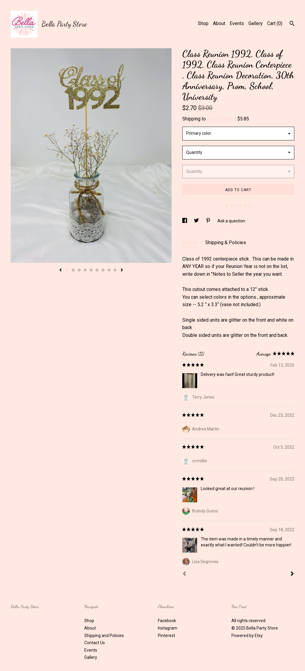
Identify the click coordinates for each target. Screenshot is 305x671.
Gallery (255, 23)
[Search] (292, 24)
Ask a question (231, 220)
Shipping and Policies (104, 635)
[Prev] (184, 574)
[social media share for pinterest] (208, 220)
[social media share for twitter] (197, 220)
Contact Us (94, 642)
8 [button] (109, 270)
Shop (203, 23)
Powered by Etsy (247, 635)
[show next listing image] (121, 270)
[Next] (292, 574)
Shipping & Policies (225, 242)
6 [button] (97, 270)
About (219, 23)
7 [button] (103, 270)
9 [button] (114, 270)
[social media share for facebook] (185, 220)
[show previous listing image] (60, 270)
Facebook (167, 620)
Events (237, 23)
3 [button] (79, 270)
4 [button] (85, 270)
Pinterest (166, 635)
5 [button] (91, 270)
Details (190, 242)
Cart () (274, 23)
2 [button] (73, 270)
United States (221, 119)
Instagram (167, 628)
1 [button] (67, 270)
